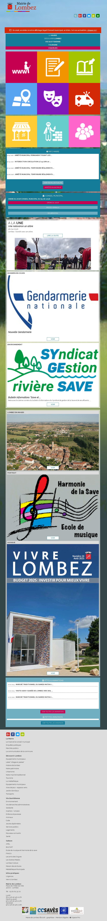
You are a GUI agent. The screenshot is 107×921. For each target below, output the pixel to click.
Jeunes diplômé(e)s (13, 824)
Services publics (12, 827)
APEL (8, 844)
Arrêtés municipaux (53, 187)
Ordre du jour (53, 203)
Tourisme (9, 778)
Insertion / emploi (13, 811)
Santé (8, 836)
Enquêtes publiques (13, 745)
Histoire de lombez (13, 765)
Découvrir (52, 38)
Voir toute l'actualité (53, 183)
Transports (10, 794)
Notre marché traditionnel (16, 775)
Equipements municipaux (16, 759)
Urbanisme (10, 772)
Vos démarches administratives (18, 805)
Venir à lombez (11, 879)
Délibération (53, 213)
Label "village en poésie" (15, 762)
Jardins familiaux (12, 791)
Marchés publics (12, 748)
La (53, 35)
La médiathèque (12, 781)
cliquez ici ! (92, 30)
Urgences (9, 876)
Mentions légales (62, 917)
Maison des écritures (13, 866)
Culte (8, 820)
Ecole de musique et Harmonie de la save (21, 850)
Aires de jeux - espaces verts (16, 787)
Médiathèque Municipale (15, 869)
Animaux (9, 817)
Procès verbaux (52, 207)
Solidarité (9, 808)
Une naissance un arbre (20, 226)
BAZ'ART (9, 847)
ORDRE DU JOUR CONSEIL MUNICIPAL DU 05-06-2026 (29, 199)
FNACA (9, 853)
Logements (10, 830)
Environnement (12, 801)
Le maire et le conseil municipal (18, 742)
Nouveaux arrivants (13, 833)
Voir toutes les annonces (52, 723)
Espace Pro (75, 917)
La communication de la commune (19, 751)
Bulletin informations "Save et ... (24, 397)
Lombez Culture (12, 863)
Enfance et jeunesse (13, 814)
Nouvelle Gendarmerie (19, 332)
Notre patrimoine (12, 768)
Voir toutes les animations (53, 712)
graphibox (50, 917)
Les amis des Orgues (14, 857)
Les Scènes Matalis (13, 860)
